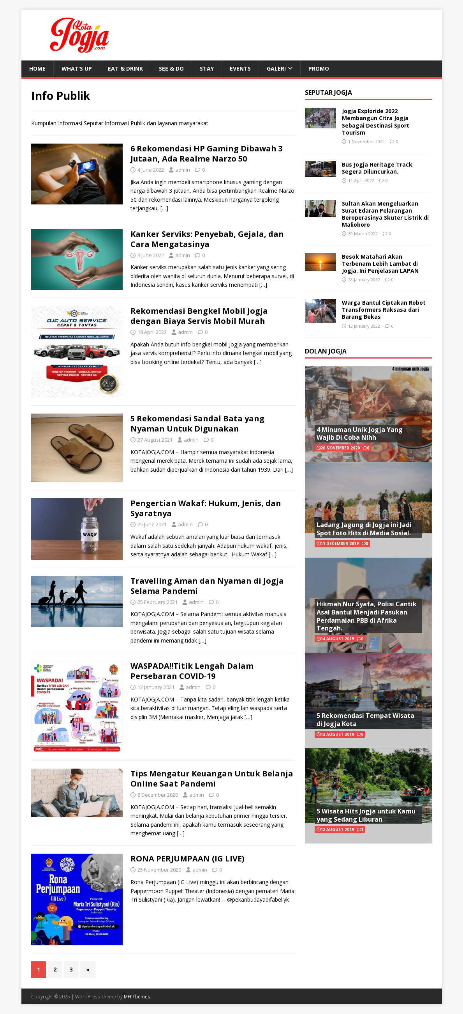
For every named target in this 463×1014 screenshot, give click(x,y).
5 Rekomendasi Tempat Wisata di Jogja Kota (365, 719)
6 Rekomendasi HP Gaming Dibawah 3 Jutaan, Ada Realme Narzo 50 (206, 153)
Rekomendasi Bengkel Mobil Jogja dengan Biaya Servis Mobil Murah (199, 315)
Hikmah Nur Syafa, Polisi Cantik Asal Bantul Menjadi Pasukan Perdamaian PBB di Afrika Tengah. (367, 616)
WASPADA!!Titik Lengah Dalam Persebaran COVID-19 (192, 671)
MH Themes (137, 996)
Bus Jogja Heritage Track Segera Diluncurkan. (377, 168)
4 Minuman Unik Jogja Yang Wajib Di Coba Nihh (360, 433)
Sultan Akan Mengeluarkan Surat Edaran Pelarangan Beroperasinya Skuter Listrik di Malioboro (385, 214)
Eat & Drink (125, 68)
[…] (164, 208)
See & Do (171, 68)
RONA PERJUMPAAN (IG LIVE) (187, 858)
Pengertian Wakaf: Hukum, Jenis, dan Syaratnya (205, 508)
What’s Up (77, 68)
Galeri (276, 68)
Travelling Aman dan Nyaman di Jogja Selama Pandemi (207, 585)
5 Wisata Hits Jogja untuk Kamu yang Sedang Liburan (366, 815)
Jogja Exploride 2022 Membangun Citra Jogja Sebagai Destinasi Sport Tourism (375, 121)
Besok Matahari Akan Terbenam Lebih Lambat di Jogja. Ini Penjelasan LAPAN (380, 263)
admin (182, 169)
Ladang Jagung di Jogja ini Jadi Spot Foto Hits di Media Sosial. (364, 528)
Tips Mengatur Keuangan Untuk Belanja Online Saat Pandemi (211, 778)
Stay (207, 68)
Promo (318, 68)
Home (37, 68)
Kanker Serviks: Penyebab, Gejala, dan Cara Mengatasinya (207, 239)
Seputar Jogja (328, 92)
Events (240, 68)
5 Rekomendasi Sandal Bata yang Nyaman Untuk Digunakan (197, 423)
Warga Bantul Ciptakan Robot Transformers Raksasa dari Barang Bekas (384, 309)
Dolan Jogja (326, 351)
